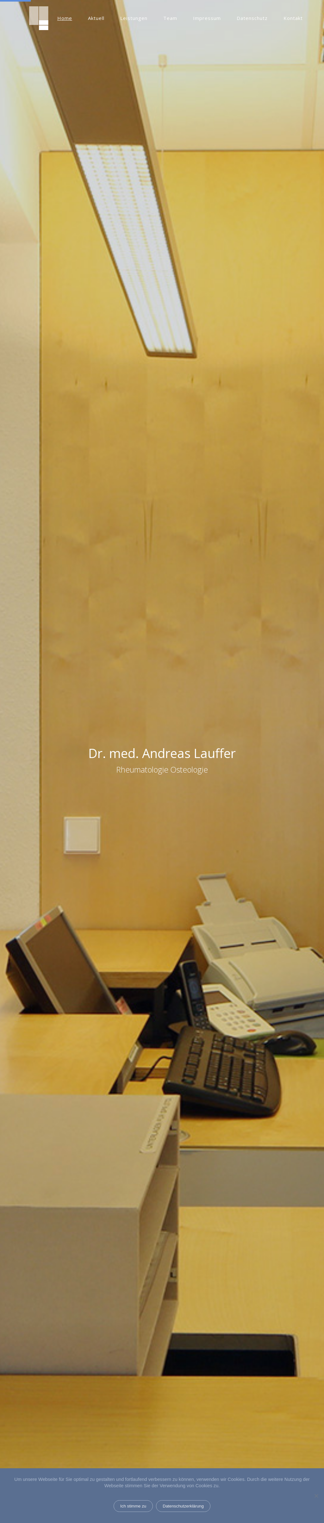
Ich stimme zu (133, 1506)
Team (170, 18)
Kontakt (293, 18)
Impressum (207, 18)
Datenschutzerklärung (183, 1506)
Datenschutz (252, 18)
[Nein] (316, 1496)
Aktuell (96, 18)
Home (64, 18)
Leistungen (133, 18)
